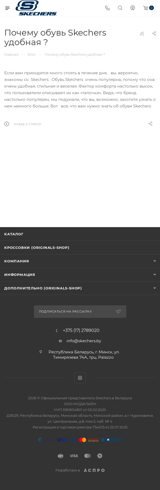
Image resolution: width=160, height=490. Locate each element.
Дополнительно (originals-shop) (43, 288)
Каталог (14, 234)
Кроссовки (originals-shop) (37, 247)
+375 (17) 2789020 (81, 330)
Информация (19, 274)
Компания (16, 261)
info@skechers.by (84, 340)
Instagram (80, 378)
